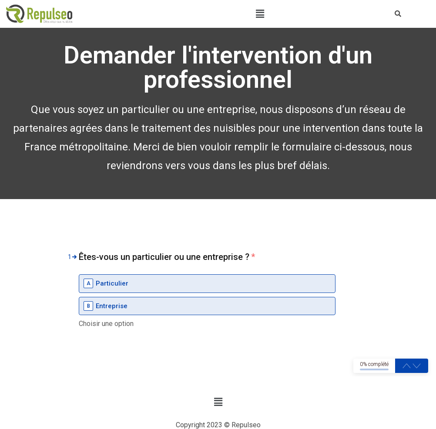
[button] (259, 14)
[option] (207, 283)
